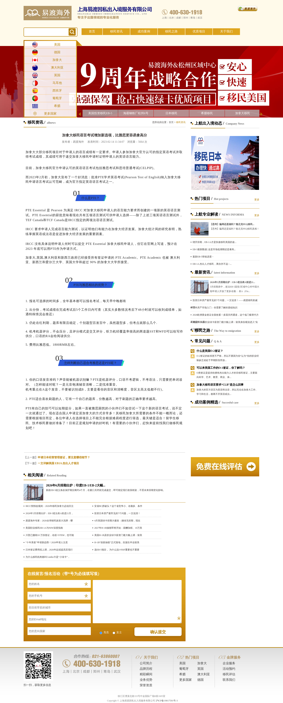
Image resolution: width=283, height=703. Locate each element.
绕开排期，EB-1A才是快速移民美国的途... (214, 242)
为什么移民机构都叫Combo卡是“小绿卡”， (48, 557)
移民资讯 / (36, 122)
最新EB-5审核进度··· (203, 256)
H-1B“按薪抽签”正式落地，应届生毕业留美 (116, 542)
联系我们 (229, 679)
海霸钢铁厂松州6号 (135, 113)
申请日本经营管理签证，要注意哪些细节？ (64, 457)
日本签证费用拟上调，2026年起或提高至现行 (49, 549)
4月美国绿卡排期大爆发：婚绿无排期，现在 (117, 520)
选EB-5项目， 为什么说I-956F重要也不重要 (116, 549)
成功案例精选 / (207, 402)
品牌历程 (146, 668)
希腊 (57, 106)
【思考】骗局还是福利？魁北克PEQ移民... (232, 224)
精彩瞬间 (146, 674)
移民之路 (171, 31)
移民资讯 (116, 31)
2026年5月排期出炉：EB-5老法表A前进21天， (50, 513)
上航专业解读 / (207, 214)
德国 (57, 52)
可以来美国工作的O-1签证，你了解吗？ (221, 367)
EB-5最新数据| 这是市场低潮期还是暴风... (214, 249)
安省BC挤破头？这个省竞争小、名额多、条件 (118, 506)
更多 (256, 199)
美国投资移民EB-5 (100, 113)
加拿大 (57, 60)
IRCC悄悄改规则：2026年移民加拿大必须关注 (50, 506)
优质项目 (199, 31)
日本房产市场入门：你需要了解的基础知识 (215, 307)
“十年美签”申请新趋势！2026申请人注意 (47, 542)
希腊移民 (207, 113)
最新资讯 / (203, 272)
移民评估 (229, 674)
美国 (57, 44)
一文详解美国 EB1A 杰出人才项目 (58, 463)
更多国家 (50, 113)
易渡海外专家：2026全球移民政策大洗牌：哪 (49, 520)
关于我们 (226, 31)
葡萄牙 (57, 98)
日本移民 (171, 113)
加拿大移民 (242, 113)
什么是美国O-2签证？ (210, 350)
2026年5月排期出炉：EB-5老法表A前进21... (232, 282)
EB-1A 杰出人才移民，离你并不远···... (212, 264)
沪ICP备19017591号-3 (167, 700)
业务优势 (146, 679)
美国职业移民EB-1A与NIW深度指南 (44, 528)
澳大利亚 (57, 67)
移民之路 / (203, 330)
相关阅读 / (36, 475)
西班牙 (57, 90)
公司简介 (146, 663)
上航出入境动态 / (209, 123)
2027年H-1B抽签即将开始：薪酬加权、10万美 (118, 528)
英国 (57, 75)
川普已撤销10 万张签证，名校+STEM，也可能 (50, 535)
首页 (92, 31)
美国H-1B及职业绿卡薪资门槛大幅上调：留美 (118, 535)
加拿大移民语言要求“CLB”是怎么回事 (220, 384)
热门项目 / (203, 198)
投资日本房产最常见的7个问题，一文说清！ (117, 513)
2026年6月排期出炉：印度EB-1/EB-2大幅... (75, 485)
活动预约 (229, 668)
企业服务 (229, 663)
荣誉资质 (146, 685)
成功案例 (144, 31)
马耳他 (57, 83)
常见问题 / (203, 341)
